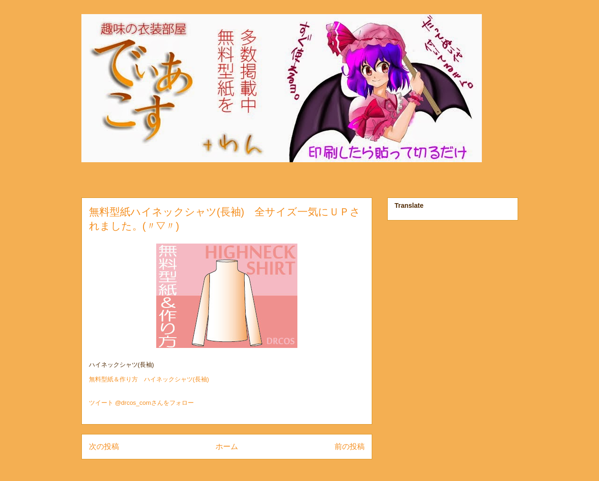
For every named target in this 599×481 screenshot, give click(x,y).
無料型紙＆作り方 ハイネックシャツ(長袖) (149, 379)
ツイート (101, 402)
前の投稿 (350, 446)
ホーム (227, 446)
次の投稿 (104, 446)
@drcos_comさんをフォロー (154, 402)
